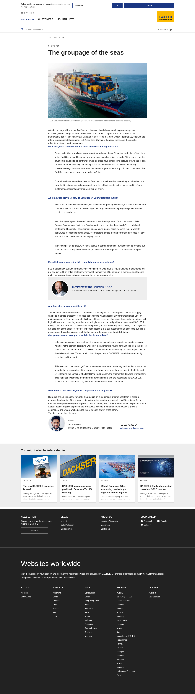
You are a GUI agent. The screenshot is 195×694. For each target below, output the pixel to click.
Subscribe (34, 530)
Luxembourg (122, 636)
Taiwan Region (91, 628)
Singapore (89, 624)
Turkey (119, 675)
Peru (55, 612)
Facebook (146, 521)
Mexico (56, 608)
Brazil (55, 597)
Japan (87, 612)
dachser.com (70, 577)
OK (117, 5)
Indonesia (89, 608)
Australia (152, 593)
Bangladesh (90, 593)
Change (149, 5)
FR (126, 597)
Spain (119, 663)
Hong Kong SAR (92, 601)
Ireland (120, 628)
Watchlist (163, 29)
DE (133, 636)
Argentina (57, 593)
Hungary (120, 624)
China (87, 597)
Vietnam (88, 636)
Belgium (120, 597)
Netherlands (122, 640)
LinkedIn (146, 525)
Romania (120, 656)
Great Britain (122, 620)
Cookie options (67, 529)
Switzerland (121, 671)
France (120, 612)
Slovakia (120, 659)
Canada (56, 601)
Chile (55, 605)
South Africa (26, 597)
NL (130, 597)
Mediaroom (28, 20)
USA (55, 616)
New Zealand (154, 597)
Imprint (64, 521)
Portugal (120, 652)
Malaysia (88, 620)
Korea (87, 616)
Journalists (68, 20)
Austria (120, 593)
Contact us (105, 529)
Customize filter (56, 37)
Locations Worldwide (109, 521)
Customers (47, 20)
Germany (121, 616)
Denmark (120, 605)
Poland (120, 648)
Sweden (120, 667)
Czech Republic (123, 601)
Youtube (162, 521)
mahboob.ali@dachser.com (131, 430)
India (87, 605)
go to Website (28, 13)
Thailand (88, 632)
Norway (120, 644)
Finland (120, 608)
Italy (118, 632)
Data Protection (67, 525)
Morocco (24, 593)
